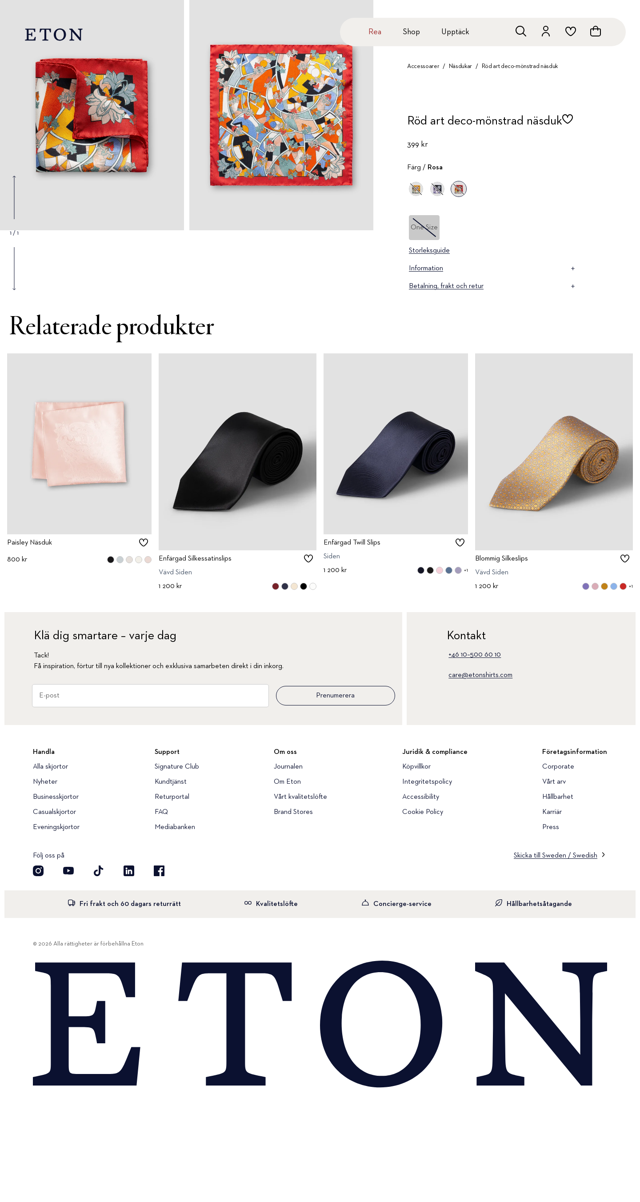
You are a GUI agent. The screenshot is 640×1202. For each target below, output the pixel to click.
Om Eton (287, 781)
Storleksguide (429, 250)
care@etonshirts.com (480, 675)
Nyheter (45, 781)
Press (550, 827)
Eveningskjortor (56, 827)
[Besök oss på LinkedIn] (129, 870)
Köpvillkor (416, 766)
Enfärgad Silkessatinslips (195, 559)
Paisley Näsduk (29, 542)
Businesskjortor (56, 797)
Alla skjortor (50, 766)
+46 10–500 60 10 (474, 654)
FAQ (161, 812)
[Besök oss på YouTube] (68, 870)
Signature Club (177, 766)
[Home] (320, 1025)
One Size (424, 227)
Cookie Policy (422, 812)
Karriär (552, 812)
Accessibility (420, 797)
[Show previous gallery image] (14, 197)
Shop (411, 32)
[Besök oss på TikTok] (98, 870)
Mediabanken (175, 827)
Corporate (558, 766)
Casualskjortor (54, 812)
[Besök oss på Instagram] (38, 870)
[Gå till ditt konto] (545, 31)
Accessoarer (423, 66)
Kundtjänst (171, 781)
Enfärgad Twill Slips (352, 542)
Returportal (172, 797)
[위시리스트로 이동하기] (570, 31)
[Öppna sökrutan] (521, 31)
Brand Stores (293, 812)
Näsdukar (460, 66)
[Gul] (416, 189)
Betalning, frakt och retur (492, 286)
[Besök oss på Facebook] (159, 870)
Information (492, 268)
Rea (374, 32)
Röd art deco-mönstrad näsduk (520, 66)
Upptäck (455, 32)
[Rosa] (459, 189)
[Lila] (437, 189)
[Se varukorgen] (595, 31)
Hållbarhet (557, 797)
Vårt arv (554, 781)
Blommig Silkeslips (501, 559)
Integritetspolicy (427, 781)
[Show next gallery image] (14, 268)
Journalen (288, 766)
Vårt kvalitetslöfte (300, 797)
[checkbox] (567, 123)
